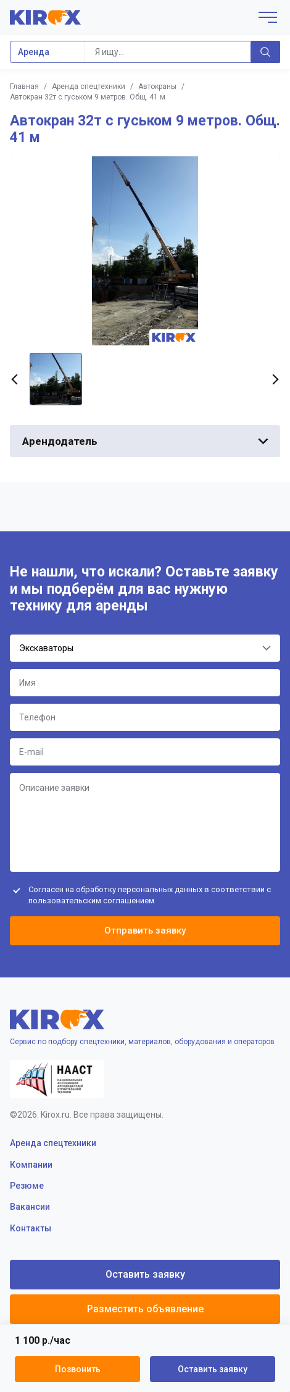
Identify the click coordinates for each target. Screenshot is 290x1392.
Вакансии (30, 1207)
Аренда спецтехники (88, 86)
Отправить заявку (145, 930)
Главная (24, 86)
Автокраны (157, 86)
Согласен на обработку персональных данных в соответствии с (149, 895)
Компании (31, 1165)
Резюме (27, 1186)
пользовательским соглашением (91, 900)
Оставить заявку (212, 1369)
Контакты (30, 1228)
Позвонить (78, 1369)
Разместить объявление (145, 1309)
